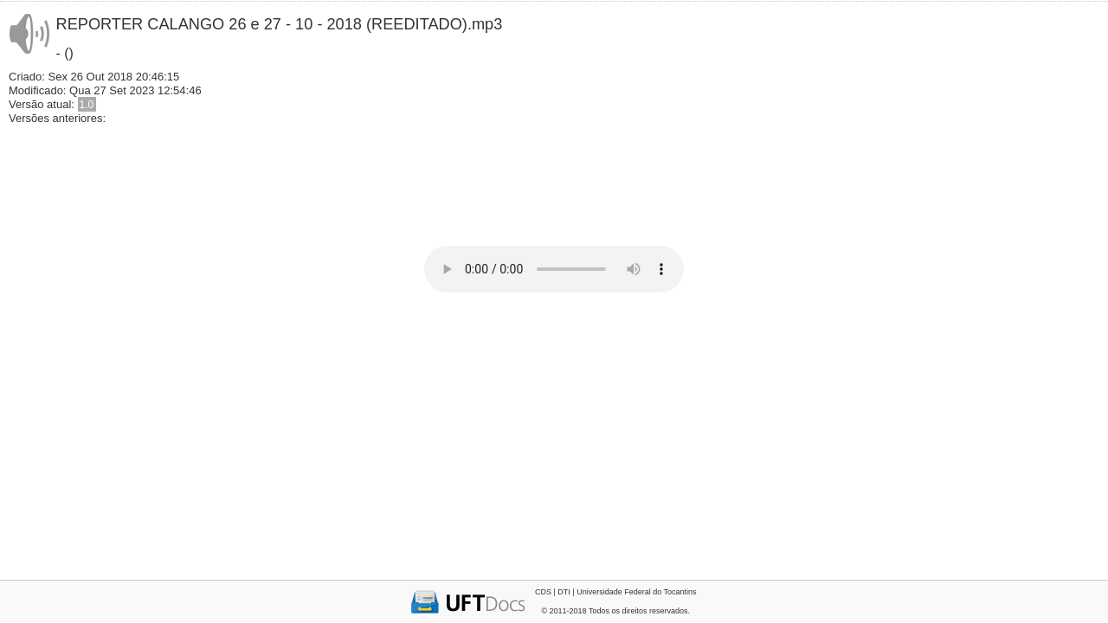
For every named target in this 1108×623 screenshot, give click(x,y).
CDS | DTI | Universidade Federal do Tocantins (616, 592)
